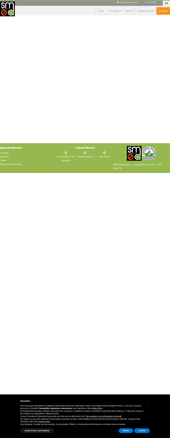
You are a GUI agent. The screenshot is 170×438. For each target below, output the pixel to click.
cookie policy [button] (96, 408)
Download (4, 157)
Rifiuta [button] (126, 430)
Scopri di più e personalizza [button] (37, 430)
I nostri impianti (145, 11)
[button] (148, 401)
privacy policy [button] (44, 421)
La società (4, 153)
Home (101, 11)
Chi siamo (115, 11)
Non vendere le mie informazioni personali (103, 416)
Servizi (128, 11)
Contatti (163, 11)
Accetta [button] (142, 430)
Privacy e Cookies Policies (11, 164)
